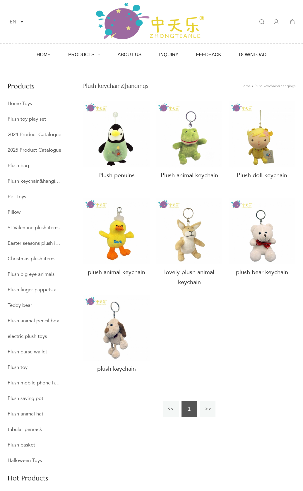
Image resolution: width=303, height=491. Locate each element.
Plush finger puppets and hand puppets (34, 289)
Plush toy (18, 367)
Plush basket (21, 445)
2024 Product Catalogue (34, 134)
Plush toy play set (27, 119)
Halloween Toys (25, 460)
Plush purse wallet (27, 351)
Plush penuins (116, 175)
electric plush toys (27, 336)
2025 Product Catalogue (34, 150)
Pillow (14, 212)
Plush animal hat (25, 413)
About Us (130, 54)
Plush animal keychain (189, 175)
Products (81, 54)
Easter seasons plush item (34, 243)
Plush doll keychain (262, 175)
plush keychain (116, 369)
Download (252, 54)
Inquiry (168, 54)
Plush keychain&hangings (34, 181)
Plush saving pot (25, 398)
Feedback (208, 54)
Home (44, 54)
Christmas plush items (31, 258)
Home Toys (20, 103)
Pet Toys (17, 196)
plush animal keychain (116, 272)
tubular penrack (25, 429)
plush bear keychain (262, 272)
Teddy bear (20, 305)
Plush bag (18, 165)
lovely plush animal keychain (189, 277)
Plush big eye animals (31, 274)
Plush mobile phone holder (34, 382)
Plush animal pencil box (33, 320)
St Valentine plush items (33, 227)
